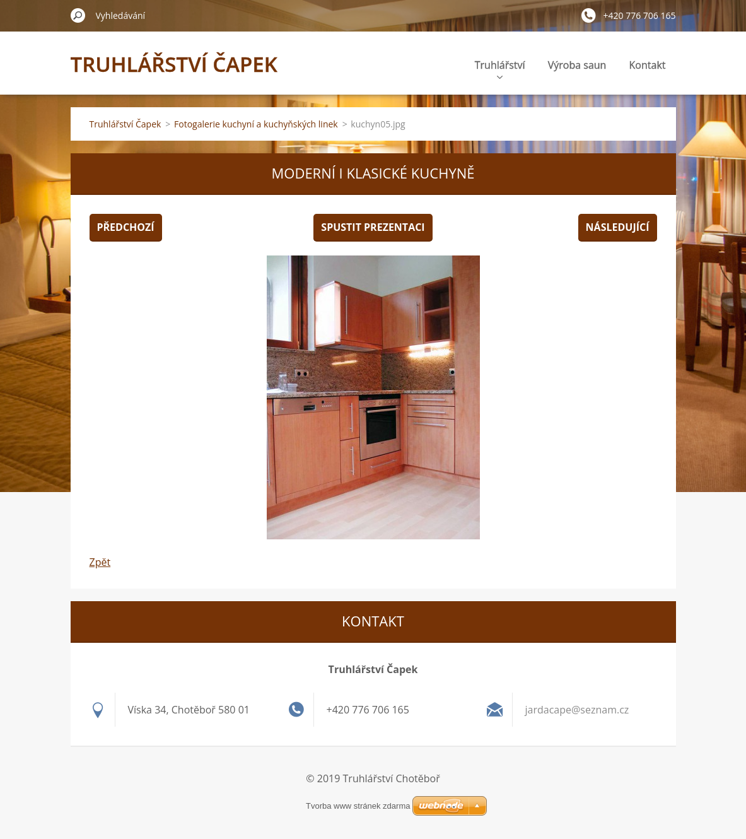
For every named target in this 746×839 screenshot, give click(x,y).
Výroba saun (577, 65)
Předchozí (125, 227)
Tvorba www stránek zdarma (358, 806)
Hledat (78, 15)
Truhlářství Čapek (125, 124)
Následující (618, 227)
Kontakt (647, 65)
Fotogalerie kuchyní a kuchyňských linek (256, 124)
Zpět (100, 562)
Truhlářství (500, 68)
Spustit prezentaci (372, 227)
